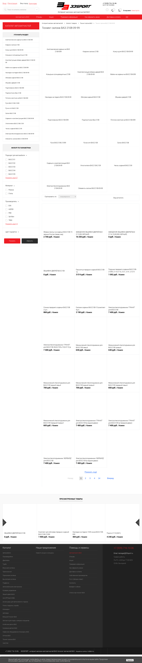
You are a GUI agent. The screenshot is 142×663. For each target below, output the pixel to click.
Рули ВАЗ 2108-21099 (12, 103)
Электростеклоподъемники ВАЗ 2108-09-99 (19, 134)
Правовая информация (69, 17)
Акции (51, 17)
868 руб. (58, 313)
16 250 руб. (90, 238)
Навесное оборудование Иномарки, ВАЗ (16, 632)
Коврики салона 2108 (12, 45)
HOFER (11, 209)
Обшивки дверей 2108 (12, 83)
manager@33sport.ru (125, 553)
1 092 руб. (123, 275)
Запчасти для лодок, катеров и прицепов (16, 620)
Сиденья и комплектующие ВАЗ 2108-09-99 (19, 118)
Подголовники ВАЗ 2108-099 (14, 88)
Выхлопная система (9, 579)
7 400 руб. (123, 313)
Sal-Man (11, 216)
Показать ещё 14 (11, 224)
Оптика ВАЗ (6, 635)
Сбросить (30, 241)
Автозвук (6, 613)
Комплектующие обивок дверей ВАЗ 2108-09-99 (20, 61)
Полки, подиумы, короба (11, 605)
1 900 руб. (46, 537)
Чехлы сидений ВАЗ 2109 (13, 128)
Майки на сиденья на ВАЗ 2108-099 (17, 67)
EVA (10, 206)
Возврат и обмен (74, 587)
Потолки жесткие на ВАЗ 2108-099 (16, 98)
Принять (130, 660)
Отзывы (39, 17)
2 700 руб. (58, 238)
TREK (10, 220)
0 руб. (123, 238)
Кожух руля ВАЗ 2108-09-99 (14, 50)
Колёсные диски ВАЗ (10, 624)
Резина (11, 190)
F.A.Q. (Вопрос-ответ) (76, 579)
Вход (4, 3)
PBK (10, 213)
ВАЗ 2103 (12, 167)
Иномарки (6, 609)
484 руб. (80, 537)
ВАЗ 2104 (12, 170)
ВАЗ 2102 (12, 163)
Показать (12, 241)
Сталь (11, 193)
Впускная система (9, 568)
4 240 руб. (115, 537)
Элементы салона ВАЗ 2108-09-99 (16, 139)
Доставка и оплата (113, 17)
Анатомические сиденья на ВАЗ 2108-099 (19, 40)
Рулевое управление (9, 590)
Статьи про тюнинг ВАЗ (77, 593)
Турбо (5, 564)
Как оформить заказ (92, 17)
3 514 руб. (90, 275)
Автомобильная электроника (12, 587)
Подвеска (6, 583)
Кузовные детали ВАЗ (10, 628)
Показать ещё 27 (11, 178)
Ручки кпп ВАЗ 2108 (11, 108)
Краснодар (33, 3)
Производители (8, 556)
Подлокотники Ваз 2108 (13, 93)
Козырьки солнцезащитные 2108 (16, 55)
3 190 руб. (90, 313)
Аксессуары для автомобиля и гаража (15, 602)
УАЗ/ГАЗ (5, 643)
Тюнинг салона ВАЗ (9, 639)
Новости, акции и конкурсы (45, 553)
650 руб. (123, 389)
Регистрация (12, 3)
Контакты (72, 583)
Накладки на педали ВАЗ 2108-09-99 (17, 72)
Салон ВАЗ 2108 (10, 113)
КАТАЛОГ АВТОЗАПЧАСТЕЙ (18, 26)
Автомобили (7, 553)
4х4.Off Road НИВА (9, 598)
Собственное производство (78, 575)
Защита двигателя (9, 594)
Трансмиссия (7, 572)
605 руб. (58, 426)
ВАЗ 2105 (12, 174)
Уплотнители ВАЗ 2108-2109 (14, 123)
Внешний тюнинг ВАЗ (10, 617)
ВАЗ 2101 (12, 159)
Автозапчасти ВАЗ (22, 17)
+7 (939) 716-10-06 (109, 3)
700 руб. (58, 389)
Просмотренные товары (71, 499)
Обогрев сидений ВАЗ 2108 (14, 78)
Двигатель (6, 560)
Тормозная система (9, 575)
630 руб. (90, 351)
